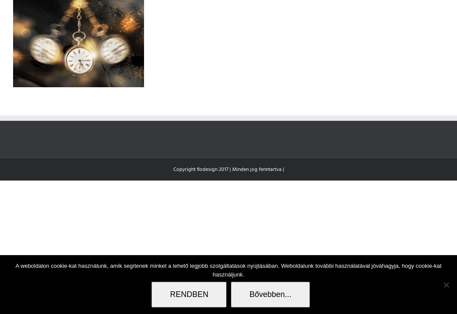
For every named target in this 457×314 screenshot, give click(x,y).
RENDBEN (189, 294)
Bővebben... (270, 294)
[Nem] (446, 284)
